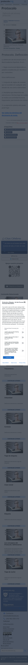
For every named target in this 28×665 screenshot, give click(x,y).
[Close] (25, 302)
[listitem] (14, 329)
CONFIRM (8, 357)
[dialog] (14, 333)
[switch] (22, 332)
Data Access (14, 362)
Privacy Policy (22, 362)
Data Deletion (6, 362)
